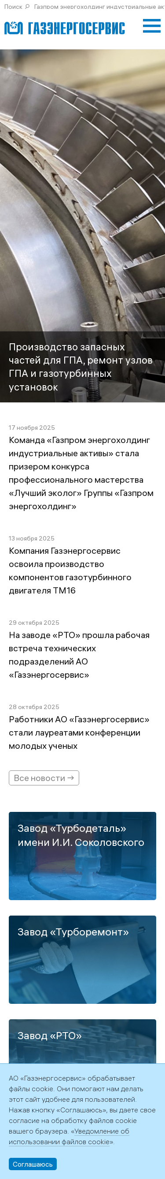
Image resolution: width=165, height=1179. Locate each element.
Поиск (13, 7)
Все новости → (44, 777)
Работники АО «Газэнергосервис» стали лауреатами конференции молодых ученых (79, 732)
